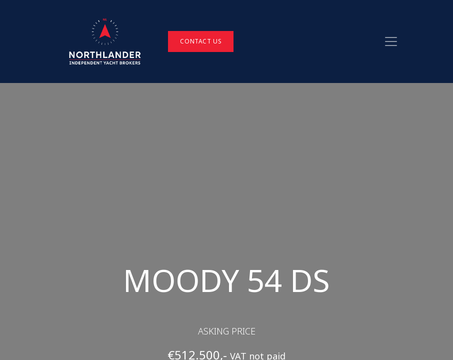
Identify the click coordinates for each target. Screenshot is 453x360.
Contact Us (201, 41)
